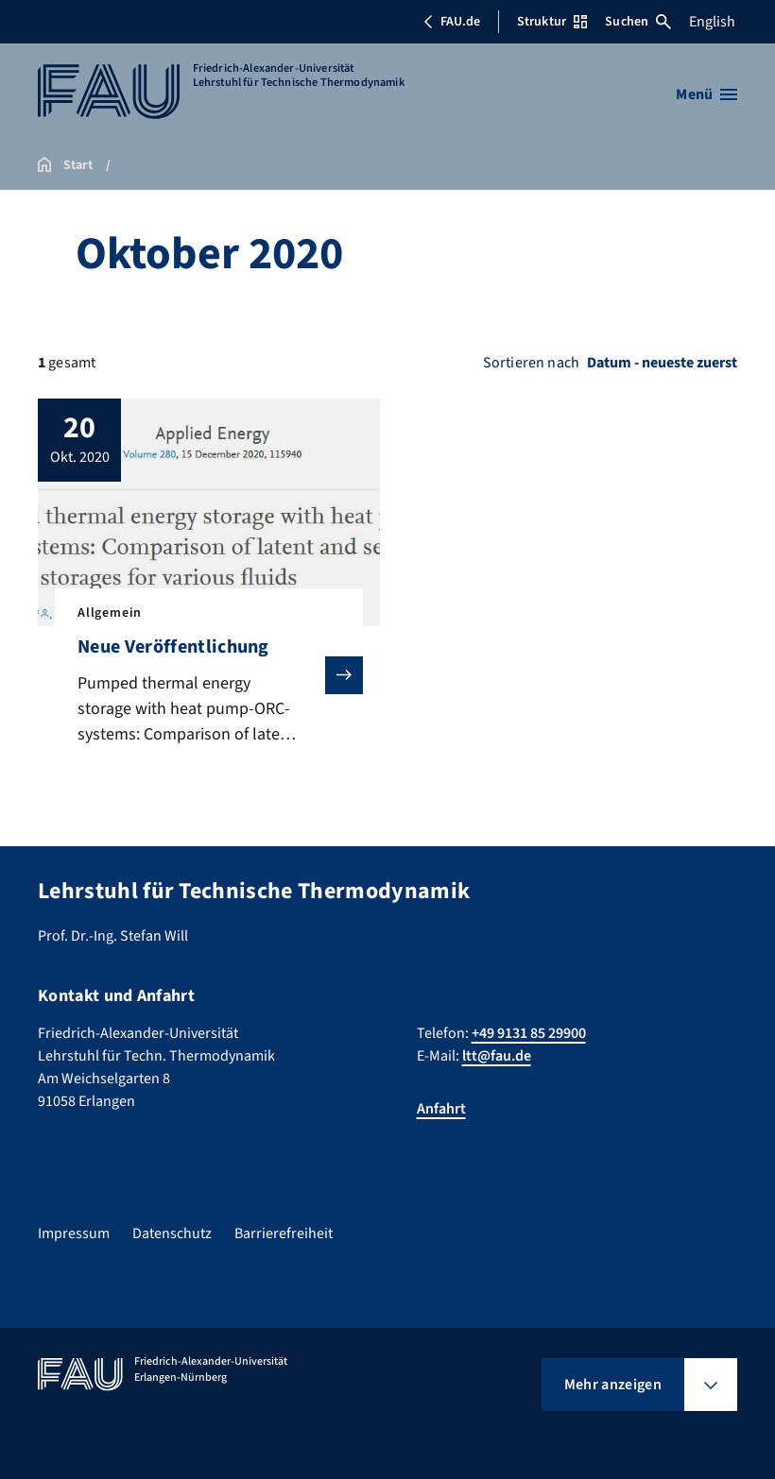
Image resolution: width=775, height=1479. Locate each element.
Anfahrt (441, 1108)
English (712, 21)
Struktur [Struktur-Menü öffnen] (552, 21)
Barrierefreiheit (283, 1233)
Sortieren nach (531, 362)
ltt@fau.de (496, 1056)
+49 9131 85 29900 (529, 1033)
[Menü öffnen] (706, 94)
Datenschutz (172, 1233)
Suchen (638, 21)
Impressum (74, 1233)
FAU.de (451, 21)
